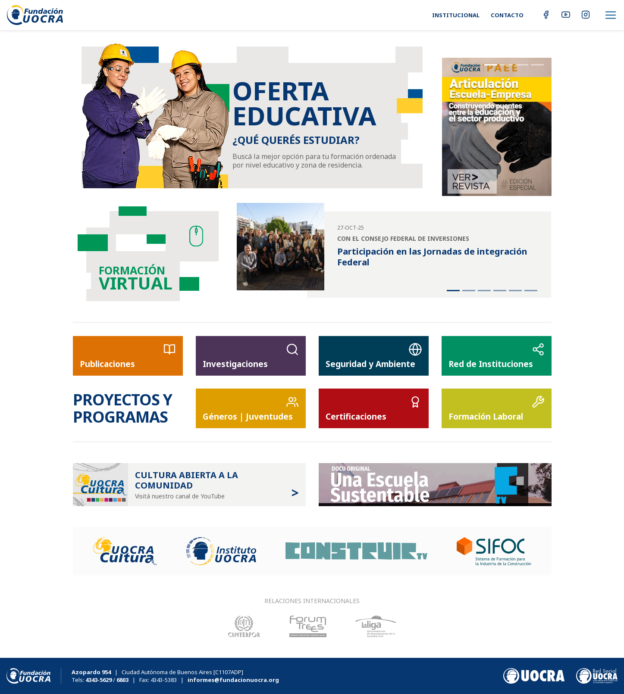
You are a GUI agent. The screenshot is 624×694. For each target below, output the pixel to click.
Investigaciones (251, 356)
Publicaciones (128, 356)
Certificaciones (374, 408)
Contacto (507, 15)
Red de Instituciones (496, 356)
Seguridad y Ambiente (374, 356)
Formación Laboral (496, 408)
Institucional (456, 15)
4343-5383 (164, 680)
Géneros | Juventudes (251, 408)
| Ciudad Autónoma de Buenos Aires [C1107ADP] (157, 672)
